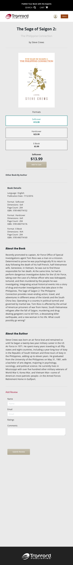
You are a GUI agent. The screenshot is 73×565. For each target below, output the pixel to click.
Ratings (10, 419)
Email (9, 409)
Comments (12, 425)
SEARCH (30, 7)
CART (44, 7)
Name (10, 399)
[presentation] (25, 442)
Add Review (12, 392)
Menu (64, 16)
